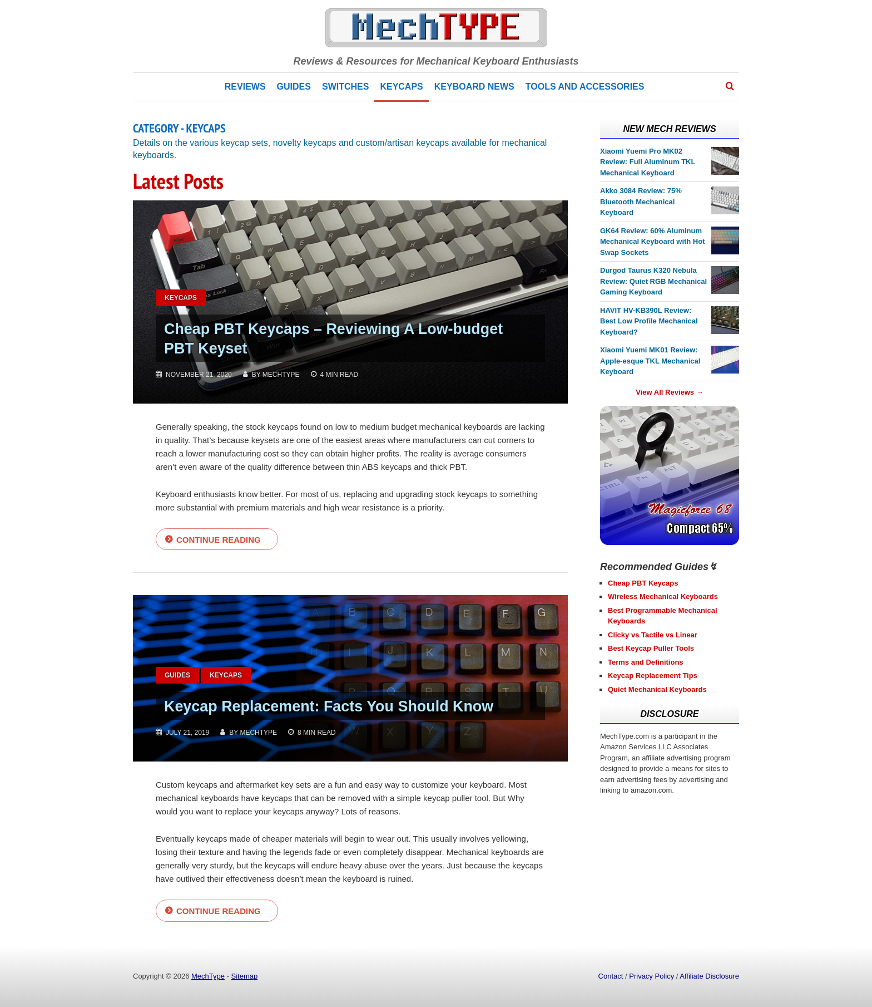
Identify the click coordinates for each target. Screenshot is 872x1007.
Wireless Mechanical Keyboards (663, 596)
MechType (208, 976)
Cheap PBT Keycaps (643, 583)
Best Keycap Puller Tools (651, 648)
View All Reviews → (669, 392)
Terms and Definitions (645, 662)
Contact (610, 976)
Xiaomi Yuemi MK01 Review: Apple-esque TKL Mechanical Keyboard (650, 361)
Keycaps (401, 86)
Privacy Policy (651, 976)
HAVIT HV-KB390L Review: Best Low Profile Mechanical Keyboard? (649, 321)
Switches (345, 86)
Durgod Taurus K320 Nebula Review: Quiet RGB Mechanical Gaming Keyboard (653, 281)
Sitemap (244, 976)
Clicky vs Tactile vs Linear (652, 635)
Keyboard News (474, 86)
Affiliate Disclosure (709, 976)
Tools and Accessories (585, 86)
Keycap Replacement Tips (652, 675)
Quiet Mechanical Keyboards (657, 689)
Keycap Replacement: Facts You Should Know (348, 706)
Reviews (245, 86)
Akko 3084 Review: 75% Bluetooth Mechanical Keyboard (641, 201)
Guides (294, 86)
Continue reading (218, 539)
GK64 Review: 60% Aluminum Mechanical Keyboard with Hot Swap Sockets (652, 242)
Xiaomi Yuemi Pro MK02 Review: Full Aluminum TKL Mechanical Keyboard (647, 162)
